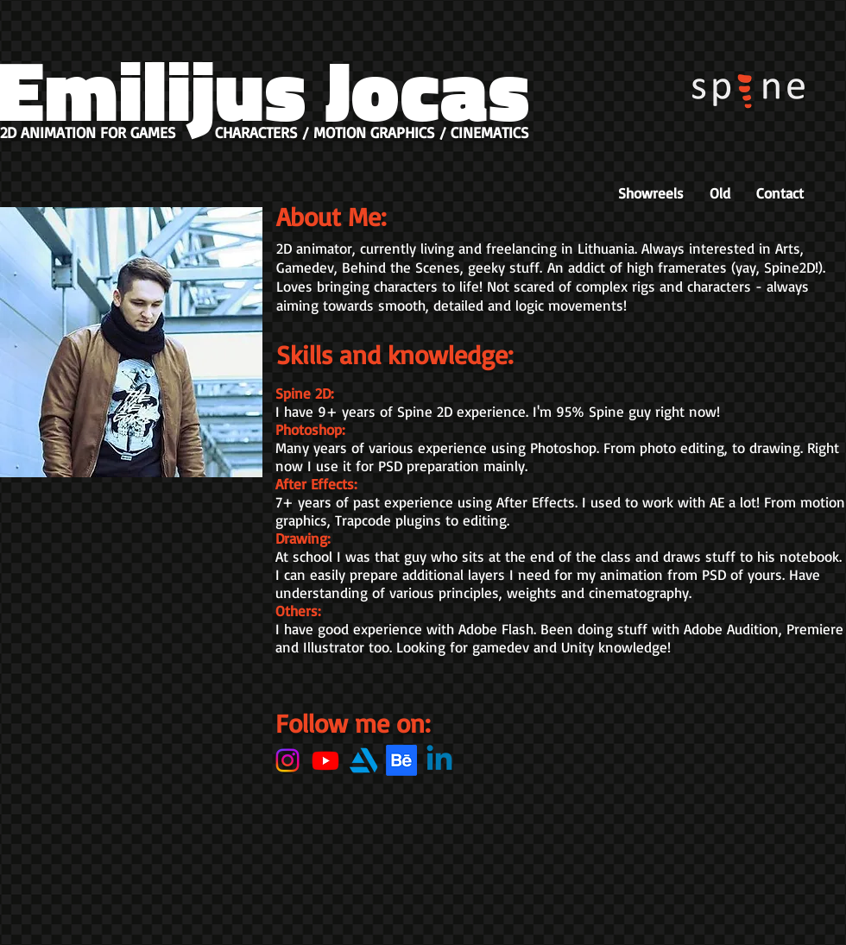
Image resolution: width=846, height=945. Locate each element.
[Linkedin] (439, 760)
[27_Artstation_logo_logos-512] (363, 760)
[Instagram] (287, 760)
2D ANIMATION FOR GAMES (88, 132)
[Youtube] (325, 760)
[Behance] (401, 760)
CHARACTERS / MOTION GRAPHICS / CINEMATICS (372, 132)
